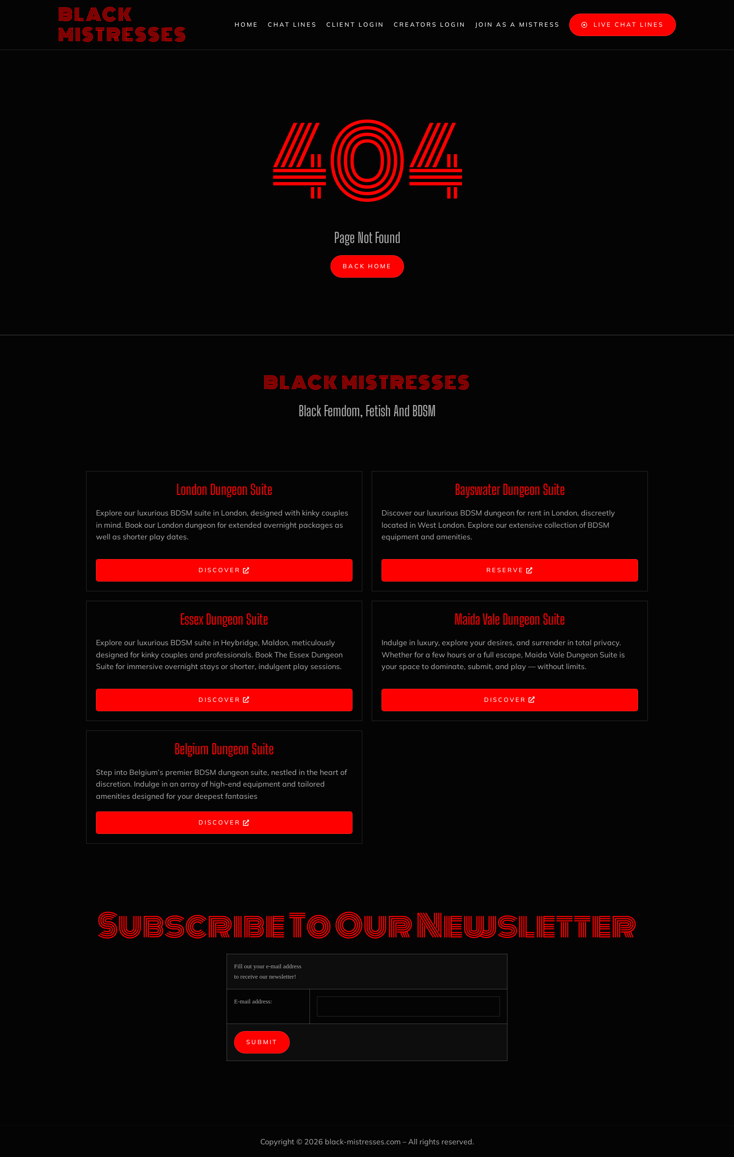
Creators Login (430, 24)
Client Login (355, 24)
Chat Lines (292, 24)
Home (246, 24)
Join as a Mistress (517, 24)
